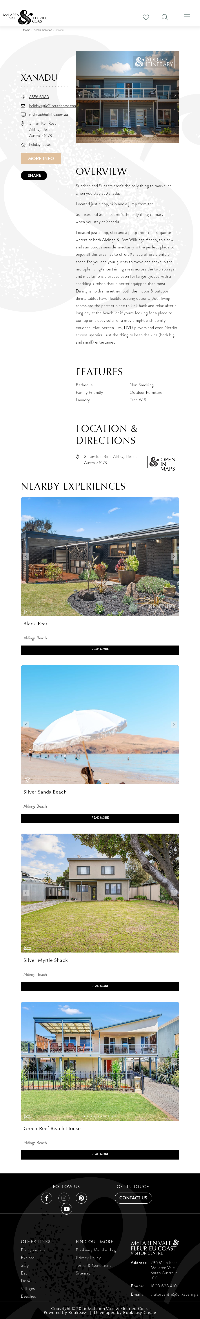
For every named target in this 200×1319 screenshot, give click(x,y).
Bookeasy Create (139, 1312)
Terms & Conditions (93, 1265)
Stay (25, 1265)
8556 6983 (39, 97)
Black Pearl (36, 624)
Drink (26, 1281)
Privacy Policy (88, 1258)
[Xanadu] (127, 97)
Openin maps (167, 462)
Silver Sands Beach (45, 792)
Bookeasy (77, 1312)
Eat (24, 1273)
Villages (28, 1288)
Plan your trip (33, 1250)
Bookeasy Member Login (98, 1250)
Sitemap (83, 1273)
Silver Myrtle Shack (46, 960)
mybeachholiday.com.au (48, 114)
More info (41, 158)
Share (34, 175)
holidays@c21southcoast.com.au (55, 106)
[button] (154, 62)
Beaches (28, 1296)
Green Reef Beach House (52, 1128)
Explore (28, 1258)
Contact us (133, 1197)
